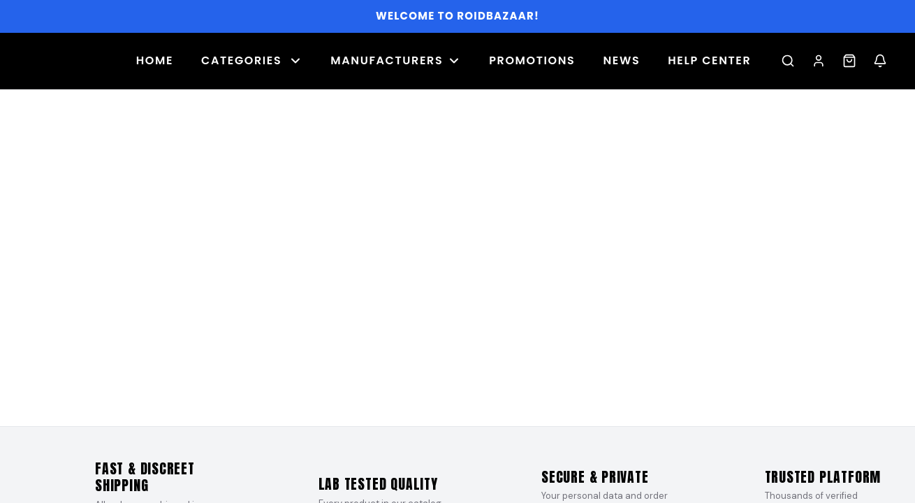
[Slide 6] (457, 412)
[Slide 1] (396, 412)
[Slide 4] (435, 412)
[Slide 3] (424, 412)
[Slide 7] (468, 412)
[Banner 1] (457, 257)
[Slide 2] (413, 412)
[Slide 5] (446, 412)
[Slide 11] (513, 412)
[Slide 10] (502, 412)
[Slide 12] (524, 412)
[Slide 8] (480, 412)
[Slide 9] (491, 412)
